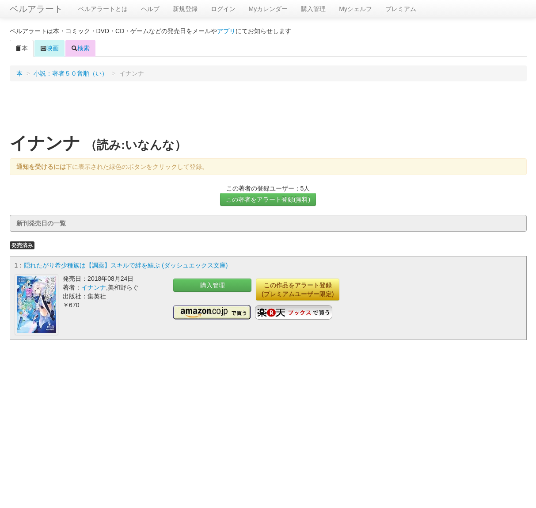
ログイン (223, 8)
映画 (49, 48)
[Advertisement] (268, 110)
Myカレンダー (268, 8)
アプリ (226, 30)
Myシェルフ (355, 8)
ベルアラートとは (103, 8)
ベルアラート (36, 9)
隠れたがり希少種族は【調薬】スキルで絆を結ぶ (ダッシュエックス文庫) (126, 265)
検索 (80, 48)
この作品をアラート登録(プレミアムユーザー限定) (298, 290)
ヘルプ (150, 8)
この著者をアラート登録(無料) (268, 199)
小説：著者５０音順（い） (71, 73)
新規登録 (185, 8)
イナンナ (93, 287)
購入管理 (313, 8)
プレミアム (400, 8)
